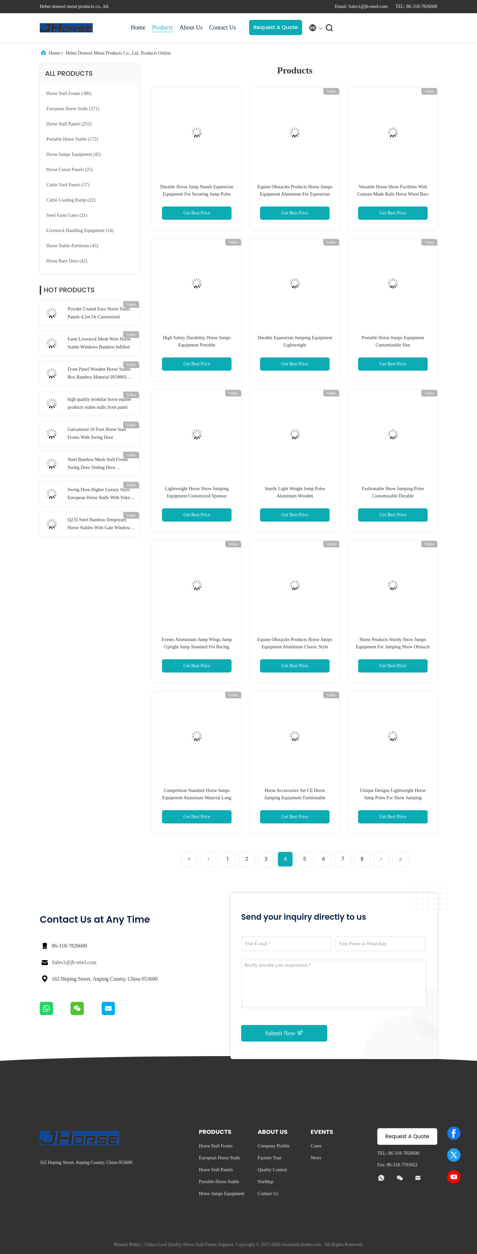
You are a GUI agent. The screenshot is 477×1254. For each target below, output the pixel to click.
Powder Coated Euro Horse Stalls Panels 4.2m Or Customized (99, 312)
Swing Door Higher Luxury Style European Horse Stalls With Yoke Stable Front (99, 494)
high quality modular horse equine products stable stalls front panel (99, 403)
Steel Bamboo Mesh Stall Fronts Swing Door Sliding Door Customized (98, 464)
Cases (316, 1145)
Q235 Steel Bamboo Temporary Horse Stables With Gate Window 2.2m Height (99, 524)
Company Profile (274, 1145)
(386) (68, 93)
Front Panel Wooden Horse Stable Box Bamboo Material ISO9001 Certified (99, 374)
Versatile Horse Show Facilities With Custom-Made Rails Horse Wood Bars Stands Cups (393, 194)
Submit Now (284, 1033)
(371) (72, 108)
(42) (66, 260)
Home (138, 27)
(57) (67, 184)
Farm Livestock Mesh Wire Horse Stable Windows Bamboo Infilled (99, 343)
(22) (70, 200)
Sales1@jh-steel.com (74, 962)
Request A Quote (275, 27)
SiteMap (265, 1181)
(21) (66, 215)
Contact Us (222, 27)
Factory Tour (270, 1157)
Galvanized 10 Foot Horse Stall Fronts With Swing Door (97, 433)
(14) (80, 230)
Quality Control (272, 1169)
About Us (191, 27)
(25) (69, 169)
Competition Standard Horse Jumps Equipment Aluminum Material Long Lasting (197, 798)
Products (162, 27)
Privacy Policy (127, 1244)
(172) (72, 139)
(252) (68, 123)
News (316, 1157)
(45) (73, 154)
